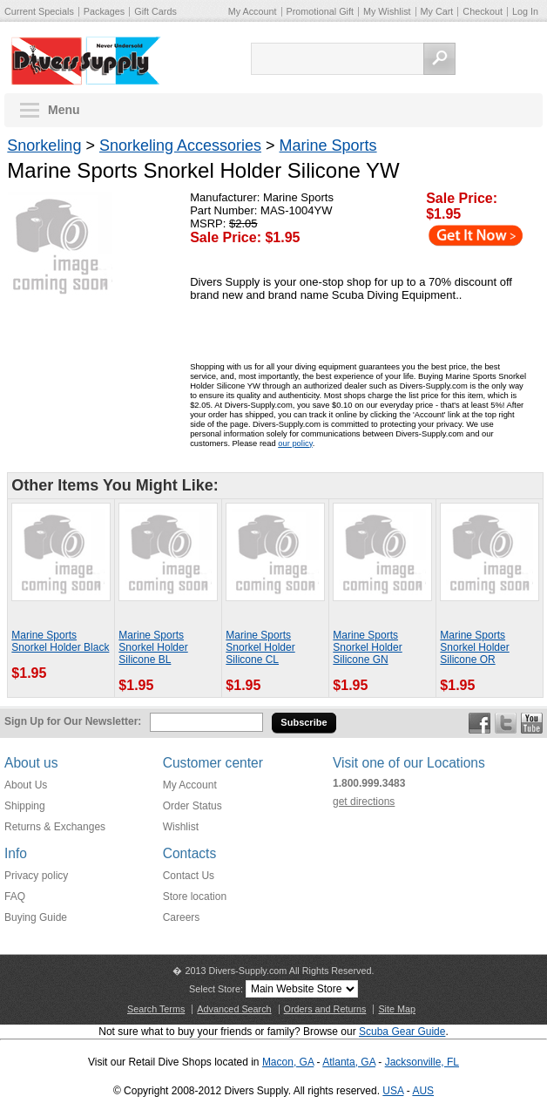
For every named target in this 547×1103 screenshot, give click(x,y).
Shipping (24, 806)
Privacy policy (36, 876)
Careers (181, 917)
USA (392, 1091)
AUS (423, 1091)
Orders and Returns (325, 1009)
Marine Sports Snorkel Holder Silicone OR (474, 647)
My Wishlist (387, 11)
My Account (252, 11)
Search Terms (156, 1009)
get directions (364, 801)
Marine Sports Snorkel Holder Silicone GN (367, 647)
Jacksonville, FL (422, 1062)
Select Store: (216, 989)
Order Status (192, 806)
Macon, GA (288, 1062)
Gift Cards (155, 11)
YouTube (532, 723)
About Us (25, 785)
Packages (104, 11)
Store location (194, 896)
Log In (525, 11)
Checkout (483, 11)
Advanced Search (234, 1009)
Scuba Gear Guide (402, 1031)
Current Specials (39, 11)
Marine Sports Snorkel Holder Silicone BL (152, 647)
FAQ (14, 896)
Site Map (396, 1009)
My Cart (437, 11)
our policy (295, 443)
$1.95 (443, 213)
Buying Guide (35, 917)
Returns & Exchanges (54, 827)
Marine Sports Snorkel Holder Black (60, 641)
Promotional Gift (320, 11)
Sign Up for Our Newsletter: (72, 721)
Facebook (479, 723)
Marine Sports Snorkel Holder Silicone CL (260, 647)
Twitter (506, 723)
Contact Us (188, 876)
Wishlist (181, 827)
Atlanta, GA (348, 1062)
